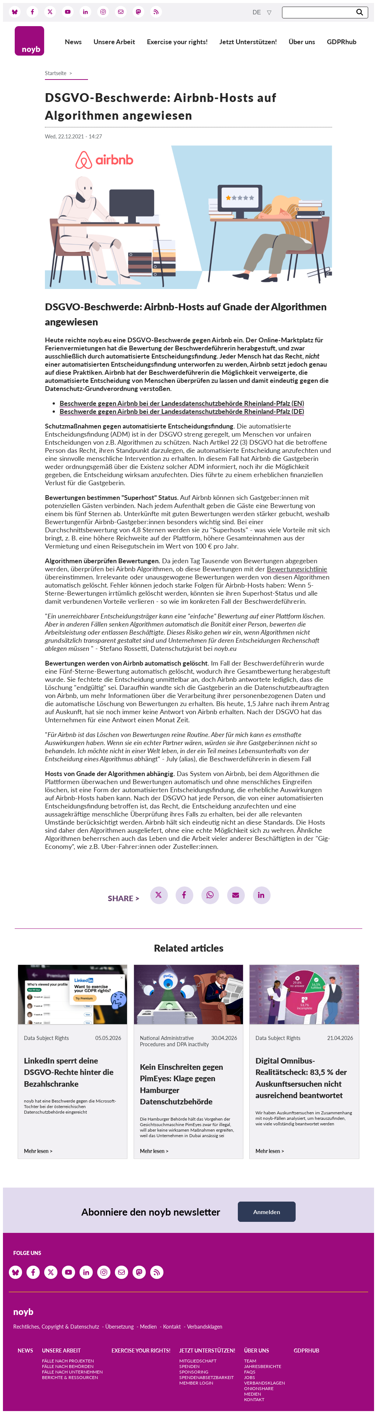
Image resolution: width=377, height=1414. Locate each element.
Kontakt (172, 1326)
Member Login (196, 1383)
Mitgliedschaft (197, 1361)
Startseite (55, 73)
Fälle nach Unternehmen (72, 1372)
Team (250, 1361)
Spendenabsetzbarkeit (206, 1377)
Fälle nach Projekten (68, 1361)
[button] (159, 895)
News (73, 42)
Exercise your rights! (177, 42)
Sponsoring (193, 1372)
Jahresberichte (262, 1366)
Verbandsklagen (204, 1326)
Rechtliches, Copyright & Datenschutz (56, 1326)
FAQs (250, 1372)
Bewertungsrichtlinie (297, 569)
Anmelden (266, 1211)
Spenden (189, 1366)
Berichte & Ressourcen (70, 1377)
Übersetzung (119, 1326)
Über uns (302, 42)
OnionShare (259, 1388)
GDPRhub (341, 42)
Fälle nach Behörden (68, 1366)
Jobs (249, 1377)
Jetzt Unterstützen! (248, 42)
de (258, 12)
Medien (148, 1326)
